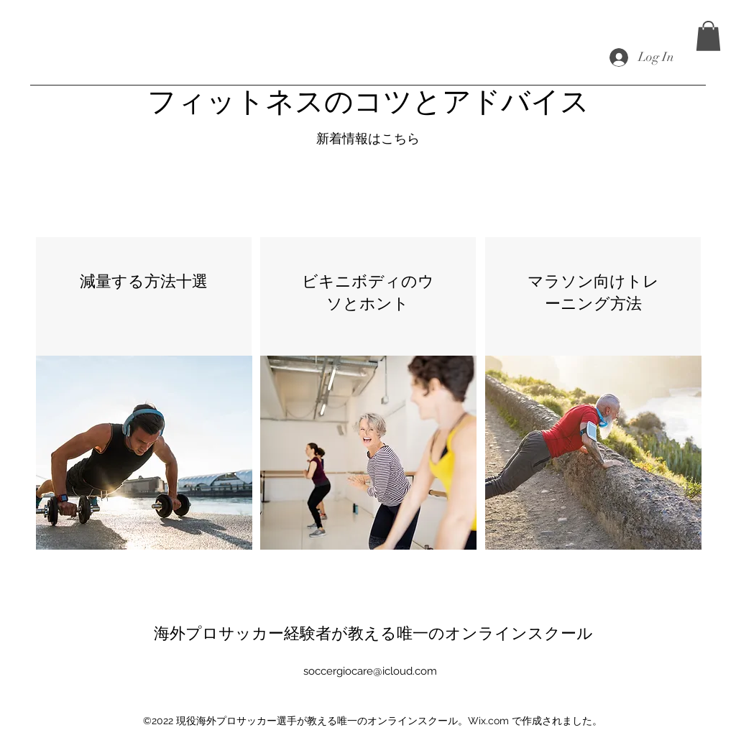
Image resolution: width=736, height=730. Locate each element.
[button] (708, 36)
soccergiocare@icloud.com (370, 671)
